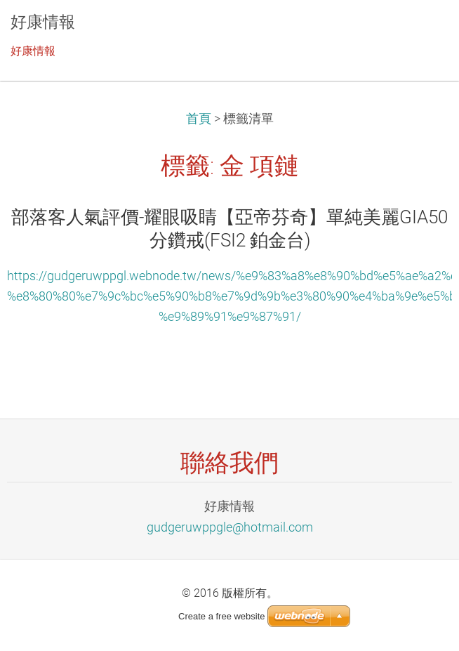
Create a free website (221, 616)
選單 (420, 32)
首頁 (198, 119)
